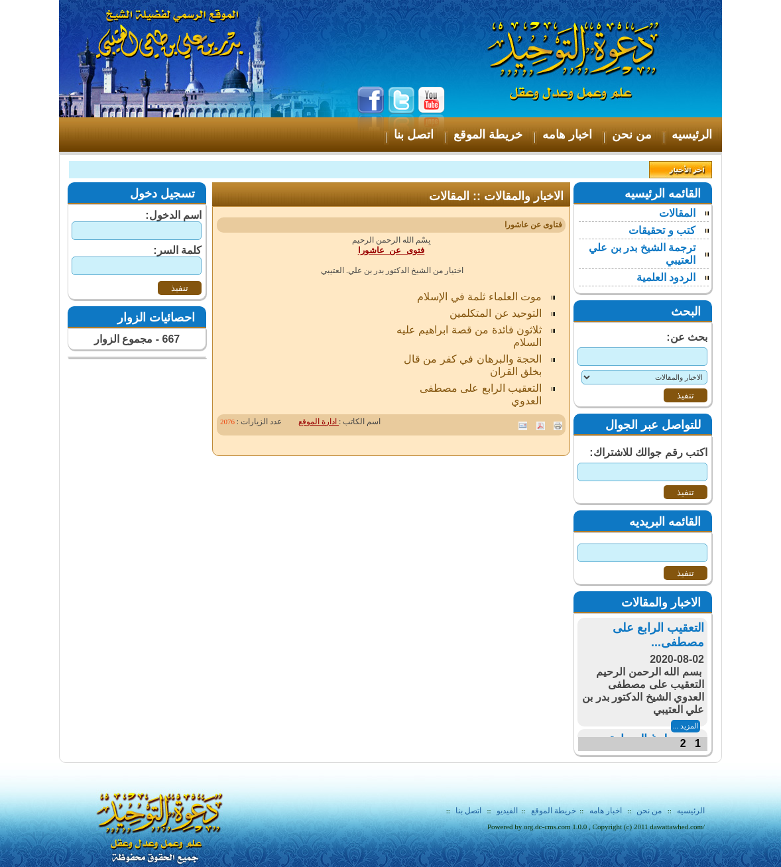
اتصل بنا (468, 810)
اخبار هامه (604, 810)
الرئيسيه (691, 810)
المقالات (677, 213)
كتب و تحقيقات (662, 230)
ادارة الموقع (318, 421)
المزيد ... (685, 726)
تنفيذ (179, 288)
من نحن (649, 810)
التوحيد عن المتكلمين (496, 313)
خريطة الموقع (553, 810)
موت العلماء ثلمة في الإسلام (479, 296)
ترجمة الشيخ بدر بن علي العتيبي (642, 254)
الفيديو (507, 810)
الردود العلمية (665, 277)
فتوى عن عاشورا (391, 251)
